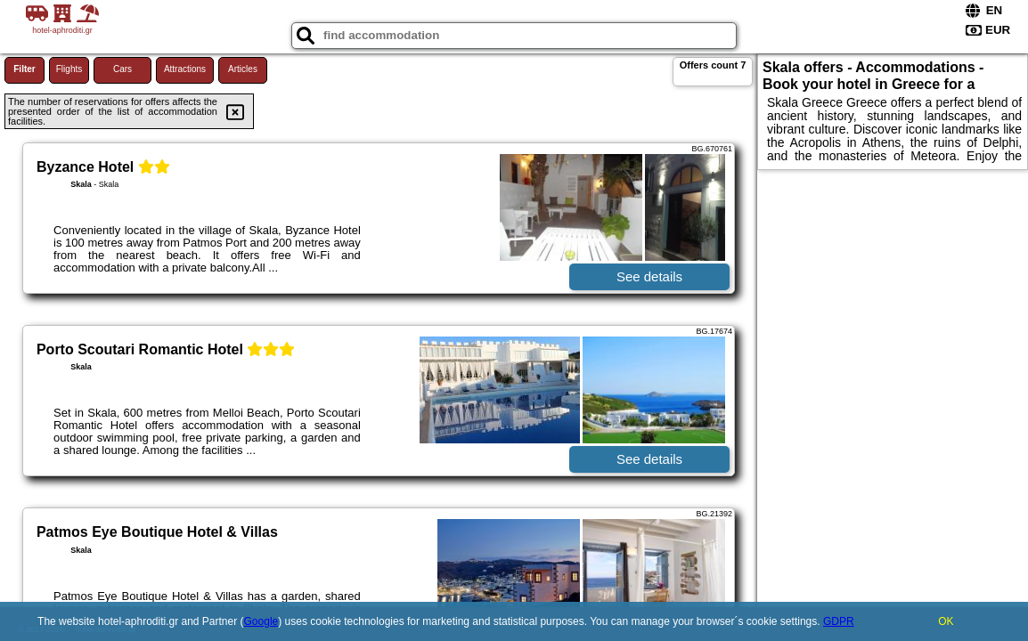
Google (261, 621)
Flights (69, 69)
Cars (122, 69)
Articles (242, 69)
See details (649, 276)
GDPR (838, 621)
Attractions (185, 69)
